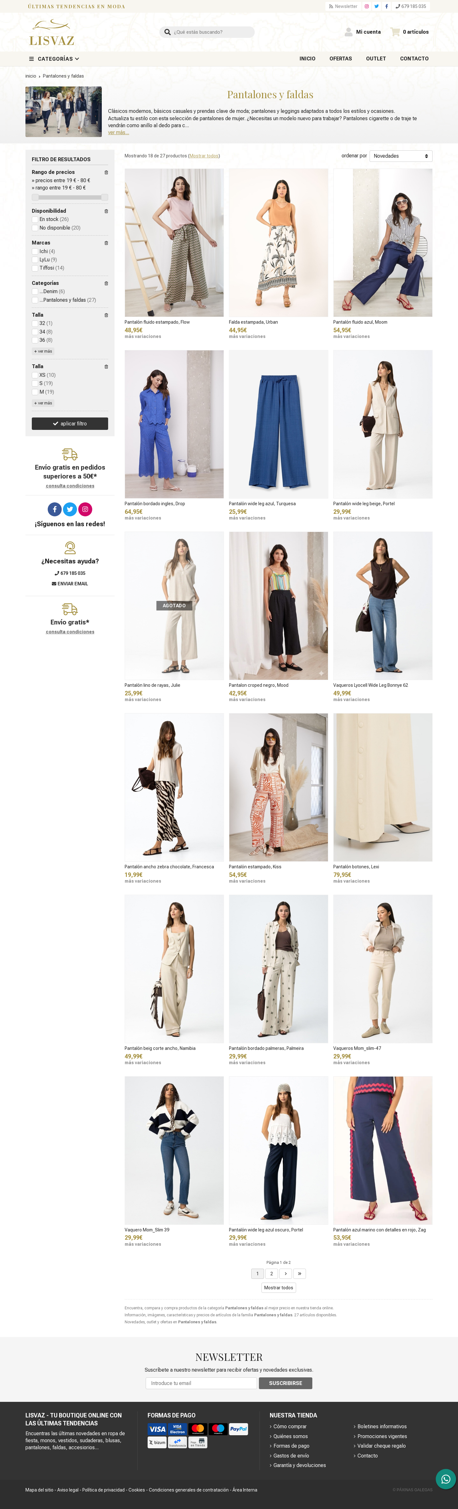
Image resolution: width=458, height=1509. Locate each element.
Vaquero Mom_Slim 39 (147, 1229)
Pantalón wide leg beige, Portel (364, 503)
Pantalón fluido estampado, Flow (157, 322)
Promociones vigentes (382, 1436)
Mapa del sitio (39, 1489)
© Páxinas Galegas (413, 1490)
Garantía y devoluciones (300, 1465)
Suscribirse (285, 1383)
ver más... (118, 132)
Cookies (136, 1489)
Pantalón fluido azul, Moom (360, 322)
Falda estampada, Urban (253, 322)
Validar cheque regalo (381, 1446)
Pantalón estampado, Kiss (255, 866)
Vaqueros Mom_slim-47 (357, 1048)
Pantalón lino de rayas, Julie (152, 685)
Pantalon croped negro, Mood (258, 685)
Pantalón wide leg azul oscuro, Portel (266, 1229)
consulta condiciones (70, 485)
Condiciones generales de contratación (189, 1489)
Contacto (367, 1456)
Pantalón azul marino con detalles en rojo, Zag (379, 1229)
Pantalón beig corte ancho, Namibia (160, 1048)
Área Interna (244, 1489)
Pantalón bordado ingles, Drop (155, 503)
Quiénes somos (291, 1436)
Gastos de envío (291, 1456)
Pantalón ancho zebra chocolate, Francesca (169, 866)
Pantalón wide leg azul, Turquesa (262, 503)
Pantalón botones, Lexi (356, 866)
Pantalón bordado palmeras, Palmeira (266, 1048)
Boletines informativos (382, 1426)
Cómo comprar (290, 1426)
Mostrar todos (204, 155)
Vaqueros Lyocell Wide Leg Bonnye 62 (370, 685)
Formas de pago (291, 1446)
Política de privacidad (103, 1489)
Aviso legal (68, 1489)
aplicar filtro (74, 424)
